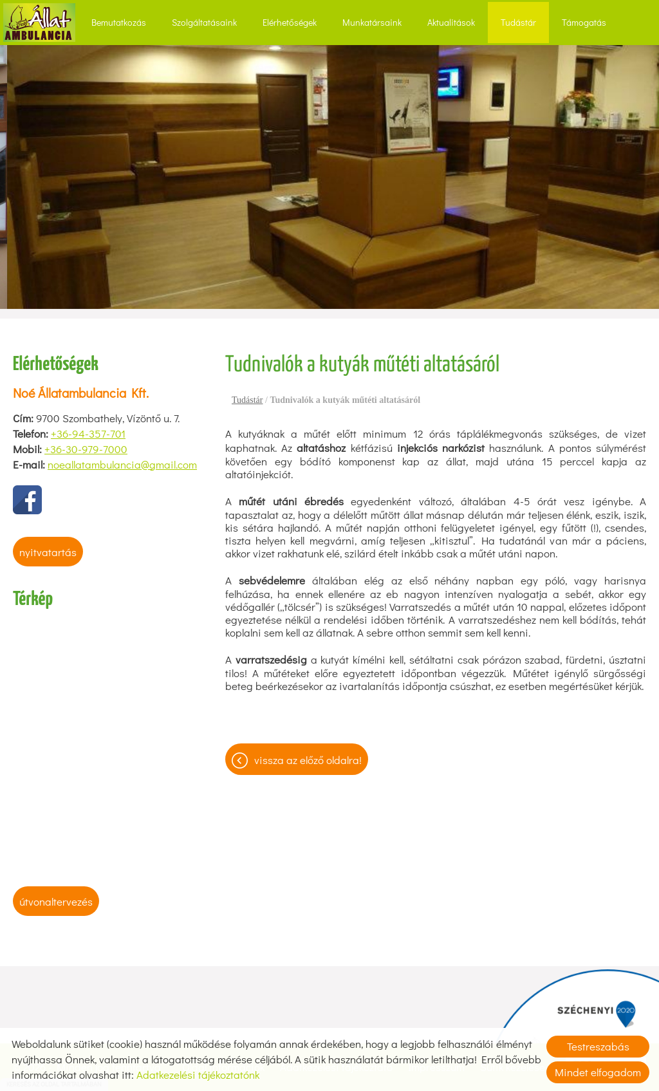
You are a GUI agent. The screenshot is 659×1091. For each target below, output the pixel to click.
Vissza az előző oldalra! (308, 759)
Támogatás (584, 22)
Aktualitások (451, 22)
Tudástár (518, 22)
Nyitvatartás (48, 552)
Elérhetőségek (290, 22)
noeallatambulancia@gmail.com (122, 464)
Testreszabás (598, 1046)
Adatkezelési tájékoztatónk (197, 1074)
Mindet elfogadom (598, 1072)
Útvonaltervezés (56, 901)
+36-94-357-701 (88, 433)
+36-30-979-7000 (85, 449)
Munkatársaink (372, 22)
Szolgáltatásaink (204, 22)
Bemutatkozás (118, 22)
